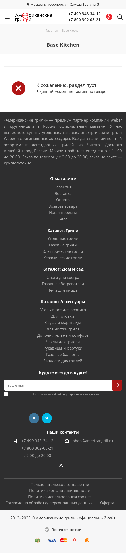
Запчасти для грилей (62, 360)
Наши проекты (63, 212)
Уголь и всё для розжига (63, 309)
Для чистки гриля (63, 328)
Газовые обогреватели (63, 283)
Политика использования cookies (59, 496)
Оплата (63, 199)
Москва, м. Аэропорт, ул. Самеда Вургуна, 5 (64, 4)
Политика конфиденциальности (59, 490)
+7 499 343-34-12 (84, 13)
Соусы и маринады (63, 322)
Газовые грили (63, 244)
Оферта (107, 502)
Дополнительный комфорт (62, 335)
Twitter (47, 418)
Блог (63, 218)
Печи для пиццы (62, 290)
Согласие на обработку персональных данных (49, 502)
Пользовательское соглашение (59, 484)
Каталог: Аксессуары (63, 301)
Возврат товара (62, 206)
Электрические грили (63, 251)
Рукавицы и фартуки (63, 348)
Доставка (63, 193)
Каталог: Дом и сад (63, 269)
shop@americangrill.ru (93, 440)
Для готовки (62, 316)
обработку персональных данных (75, 394)
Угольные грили (63, 238)
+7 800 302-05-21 (84, 19)
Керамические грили (62, 257)
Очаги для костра (63, 277)
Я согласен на (66, 394)
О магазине (63, 179)
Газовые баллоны (63, 354)
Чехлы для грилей (63, 341)
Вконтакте (34, 418)
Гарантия (63, 186)
